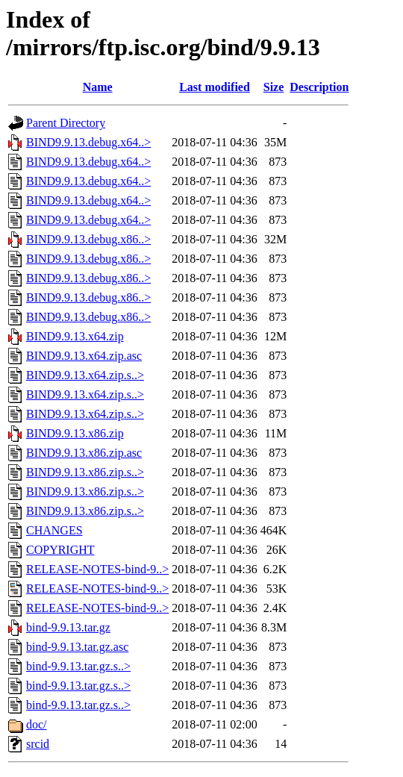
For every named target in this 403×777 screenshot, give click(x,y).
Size (273, 87)
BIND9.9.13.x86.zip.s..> (85, 472)
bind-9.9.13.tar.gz (68, 627)
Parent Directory (65, 122)
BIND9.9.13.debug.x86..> (88, 239)
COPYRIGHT (60, 549)
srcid (37, 743)
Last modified (214, 87)
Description (319, 87)
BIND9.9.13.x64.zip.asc (84, 355)
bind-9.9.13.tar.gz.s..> (78, 666)
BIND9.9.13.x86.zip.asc (84, 452)
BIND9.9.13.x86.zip (75, 433)
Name (98, 87)
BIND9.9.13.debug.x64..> (88, 142)
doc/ (36, 724)
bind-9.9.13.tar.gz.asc (77, 646)
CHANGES (54, 530)
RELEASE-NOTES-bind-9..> (97, 569)
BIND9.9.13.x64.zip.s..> (85, 375)
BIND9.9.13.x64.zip (75, 336)
